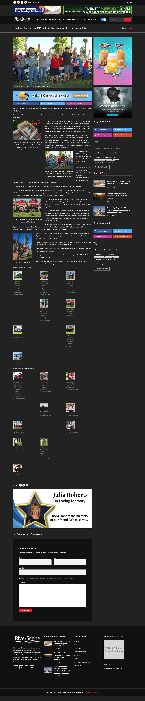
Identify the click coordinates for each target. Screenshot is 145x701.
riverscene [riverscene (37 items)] (110, 162)
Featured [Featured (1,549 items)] (98, 148)
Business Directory (56, 19)
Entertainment (78, 665)
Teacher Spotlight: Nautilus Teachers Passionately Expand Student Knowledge (118, 210)
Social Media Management (82, 662)
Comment (22, 583)
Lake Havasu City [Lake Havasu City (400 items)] (112, 153)
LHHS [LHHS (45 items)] (116, 158)
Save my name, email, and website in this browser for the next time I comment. (47, 578)
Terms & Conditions (80, 652)
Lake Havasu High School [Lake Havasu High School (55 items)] (103, 158)
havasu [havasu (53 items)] (118, 148)
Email (56, 558)
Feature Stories (72, 19)
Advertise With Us (33, 2)
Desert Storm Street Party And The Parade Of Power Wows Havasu (118, 196)
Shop (82, 19)
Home (124, 28)
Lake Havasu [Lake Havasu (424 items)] (99, 153)
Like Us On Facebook (103, 129)
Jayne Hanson (18, 86)
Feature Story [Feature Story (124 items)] (108, 148)
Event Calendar (42, 19)
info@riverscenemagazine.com (113, 668)
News (75, 645)
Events (76, 658)
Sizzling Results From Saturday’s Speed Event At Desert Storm (119, 182)
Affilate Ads (77, 655)
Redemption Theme (92, 692)
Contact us (77, 641)
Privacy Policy (78, 648)
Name (21, 558)
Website (21, 568)
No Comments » (39, 86)
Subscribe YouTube (122, 135)
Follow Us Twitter (122, 129)
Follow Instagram (102, 135)
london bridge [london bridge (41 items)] (99, 162)
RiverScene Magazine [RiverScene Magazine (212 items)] (101, 167)
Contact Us (91, 19)
